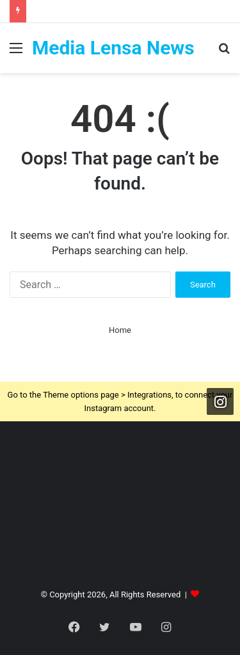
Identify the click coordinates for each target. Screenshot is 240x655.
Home (120, 330)
